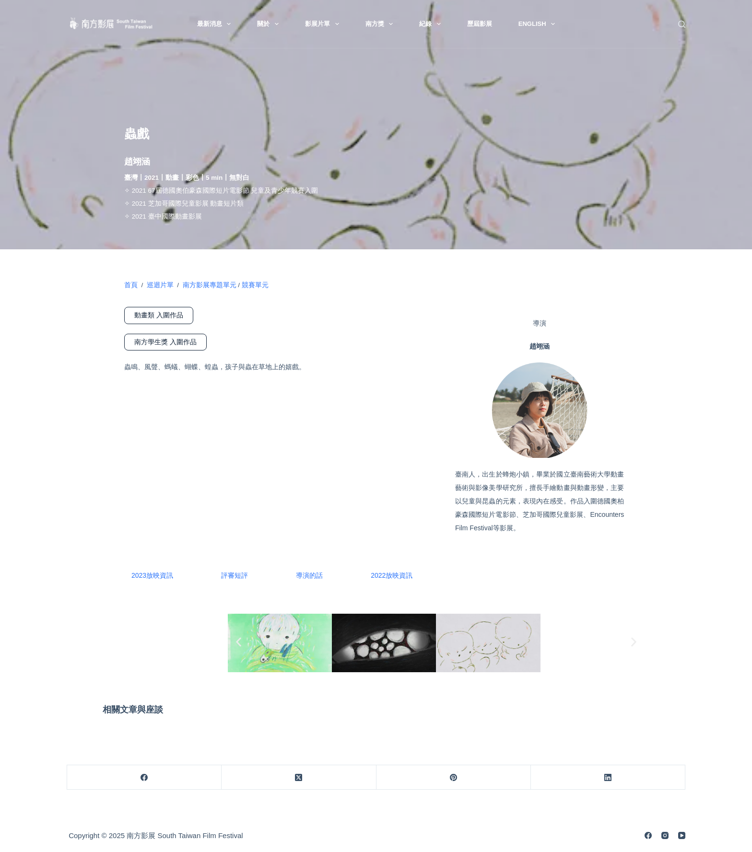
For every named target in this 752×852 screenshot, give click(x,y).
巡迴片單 (160, 285)
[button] (239, 642)
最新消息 (216, 24)
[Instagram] (665, 835)
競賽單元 (255, 285)
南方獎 (381, 24)
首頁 (131, 285)
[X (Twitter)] (299, 777)
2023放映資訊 (152, 575)
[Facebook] (144, 777)
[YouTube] (681, 835)
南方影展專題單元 (207, 285)
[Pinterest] (453, 777)
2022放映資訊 (391, 575)
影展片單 (324, 24)
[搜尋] (681, 24)
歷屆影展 (479, 23)
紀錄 (432, 24)
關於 (269, 24)
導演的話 (309, 575)
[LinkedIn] (608, 777)
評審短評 (234, 575)
